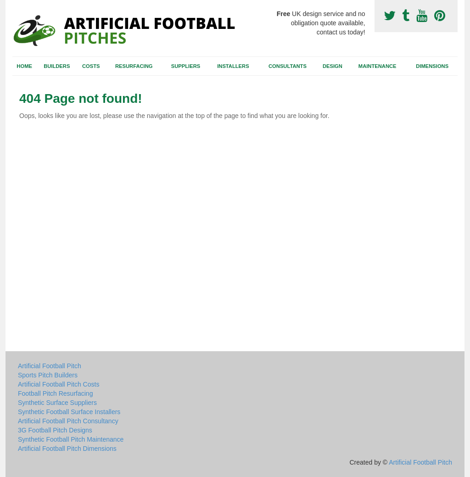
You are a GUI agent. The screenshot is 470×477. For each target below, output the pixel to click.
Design (332, 66)
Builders (57, 66)
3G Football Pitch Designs (55, 430)
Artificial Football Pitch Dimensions (67, 448)
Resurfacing (133, 66)
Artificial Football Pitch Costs (58, 384)
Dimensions (432, 66)
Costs (91, 66)
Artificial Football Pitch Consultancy (68, 421)
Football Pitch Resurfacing (55, 393)
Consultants (288, 66)
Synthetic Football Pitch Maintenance (70, 439)
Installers (233, 66)
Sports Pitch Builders (48, 375)
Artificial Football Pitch (49, 366)
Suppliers (185, 66)
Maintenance (377, 66)
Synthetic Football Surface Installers (69, 411)
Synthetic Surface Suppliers (57, 402)
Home (24, 66)
